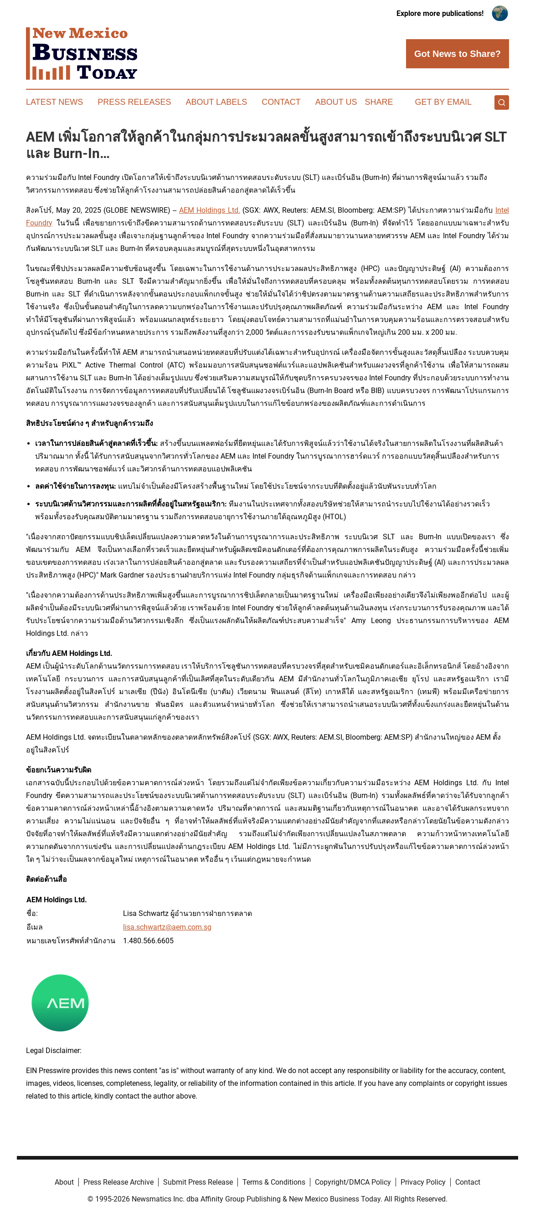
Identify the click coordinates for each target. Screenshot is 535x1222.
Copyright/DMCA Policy (353, 1182)
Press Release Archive (118, 1182)
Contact (281, 102)
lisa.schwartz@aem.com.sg (167, 927)
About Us (336, 102)
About (64, 1182)
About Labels (216, 102)
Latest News (54, 102)
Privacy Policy (423, 1182)
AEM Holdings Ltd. (209, 210)
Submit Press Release (198, 1182)
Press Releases (134, 102)
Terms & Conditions (273, 1182)
